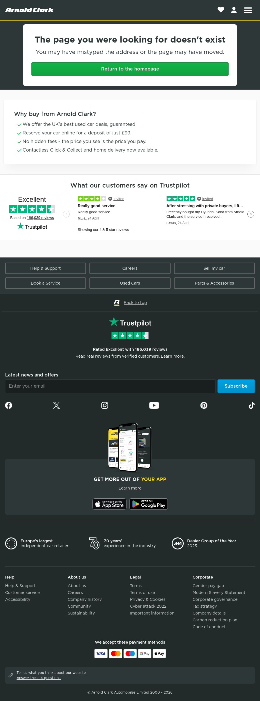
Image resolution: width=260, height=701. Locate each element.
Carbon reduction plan (215, 620)
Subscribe (236, 386)
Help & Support (45, 268)
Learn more (130, 488)
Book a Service (45, 283)
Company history (85, 599)
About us (77, 585)
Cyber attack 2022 (148, 606)
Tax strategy (205, 606)
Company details (209, 613)
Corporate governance (215, 599)
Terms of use (142, 592)
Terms (136, 585)
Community (79, 606)
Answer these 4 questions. (39, 678)
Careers (129, 268)
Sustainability (81, 613)
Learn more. (173, 356)
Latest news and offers (31, 375)
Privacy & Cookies (147, 599)
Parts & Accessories (214, 283)
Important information (152, 613)
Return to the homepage (130, 69)
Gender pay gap (208, 585)
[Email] (110, 386)
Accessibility (17, 599)
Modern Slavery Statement (219, 592)
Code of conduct (209, 627)
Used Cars (130, 283)
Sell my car (214, 268)
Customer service (22, 592)
